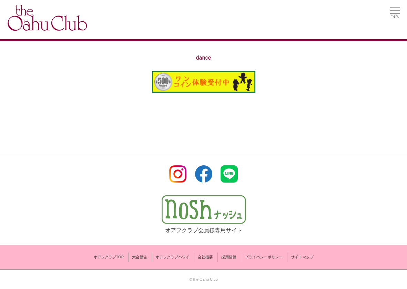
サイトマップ (302, 257)
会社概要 (205, 257)
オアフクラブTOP (108, 257)
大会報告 (139, 257)
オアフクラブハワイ (172, 257)
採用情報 (228, 257)
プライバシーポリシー (264, 257)
